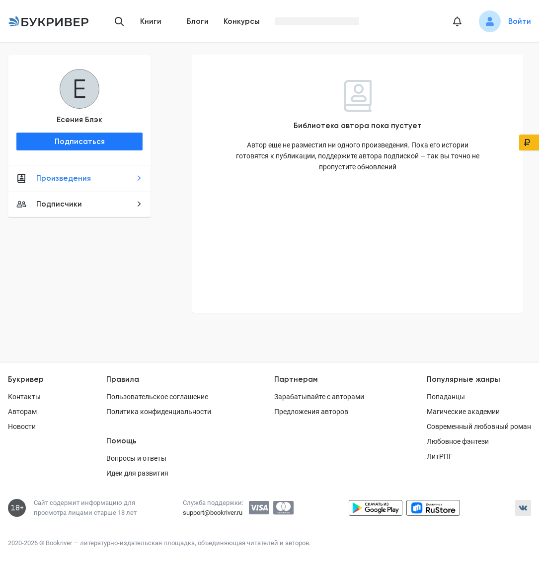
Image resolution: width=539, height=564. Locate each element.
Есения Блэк (79, 119)
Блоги (198, 21)
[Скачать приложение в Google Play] (375, 508)
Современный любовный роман (479, 426)
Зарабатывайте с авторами (319, 397)
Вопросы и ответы (136, 458)
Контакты (24, 397)
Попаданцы (446, 397)
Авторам (22, 412)
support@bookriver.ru (212, 512)
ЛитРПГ (440, 456)
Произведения (79, 178)
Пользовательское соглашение (157, 397)
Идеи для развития (137, 473)
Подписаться (80, 141)
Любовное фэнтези (458, 441)
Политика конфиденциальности (158, 412)
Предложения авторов (311, 412)
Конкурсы (242, 21)
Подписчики (79, 204)
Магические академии (463, 412)
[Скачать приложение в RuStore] (433, 508)
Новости (22, 426)
